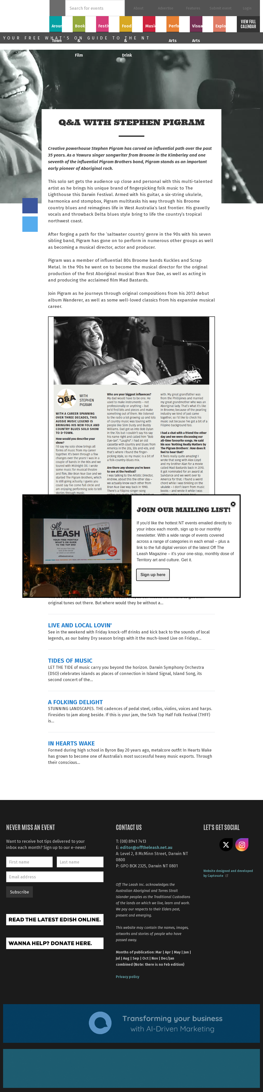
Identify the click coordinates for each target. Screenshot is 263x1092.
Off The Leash (26, 16)
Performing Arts (178, 26)
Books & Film (84, 26)
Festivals (108, 23)
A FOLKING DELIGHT (75, 701)
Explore (225, 23)
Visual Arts (201, 23)
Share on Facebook (30, 205)
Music (154, 23)
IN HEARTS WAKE (71, 743)
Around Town (61, 26)
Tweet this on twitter (30, 224)
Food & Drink (131, 26)
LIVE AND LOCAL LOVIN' (80, 625)
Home (57, 8)
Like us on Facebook (210, 844)
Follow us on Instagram (242, 844)
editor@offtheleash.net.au (146, 847)
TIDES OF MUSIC (70, 660)
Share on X (226, 844)
